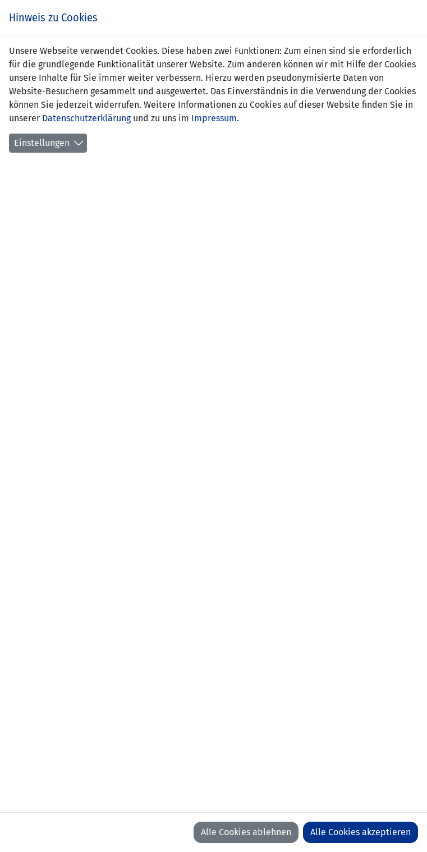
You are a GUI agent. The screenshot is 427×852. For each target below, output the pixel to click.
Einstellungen (42, 143)
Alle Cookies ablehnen (246, 832)
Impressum (214, 118)
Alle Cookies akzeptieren (360, 832)
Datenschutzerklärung (86, 118)
